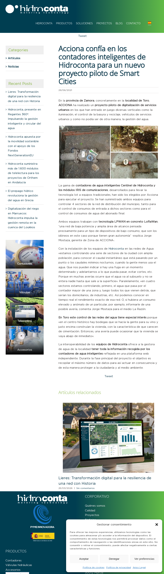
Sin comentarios (85, 488)
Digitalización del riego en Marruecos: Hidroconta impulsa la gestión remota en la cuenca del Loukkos (23, 218)
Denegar (114, 558)
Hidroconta (116, 248)
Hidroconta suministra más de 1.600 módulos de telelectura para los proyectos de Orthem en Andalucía (23, 173)
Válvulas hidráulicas (18, 565)
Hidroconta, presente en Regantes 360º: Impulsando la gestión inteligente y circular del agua (24, 119)
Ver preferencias (144, 558)
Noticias (13, 66)
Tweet (82, 35)
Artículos (14, 58)
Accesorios (12, 569)
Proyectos (92, 514)
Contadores (13, 560)
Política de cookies (93, 567)
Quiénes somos (95, 505)
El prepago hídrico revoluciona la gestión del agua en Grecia (23, 195)
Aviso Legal (139, 567)
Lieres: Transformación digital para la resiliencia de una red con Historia (24, 96)
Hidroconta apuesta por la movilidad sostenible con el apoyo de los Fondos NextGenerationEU (24, 146)
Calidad (90, 510)
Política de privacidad (118, 567)
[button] (157, 524)
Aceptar (84, 558)
